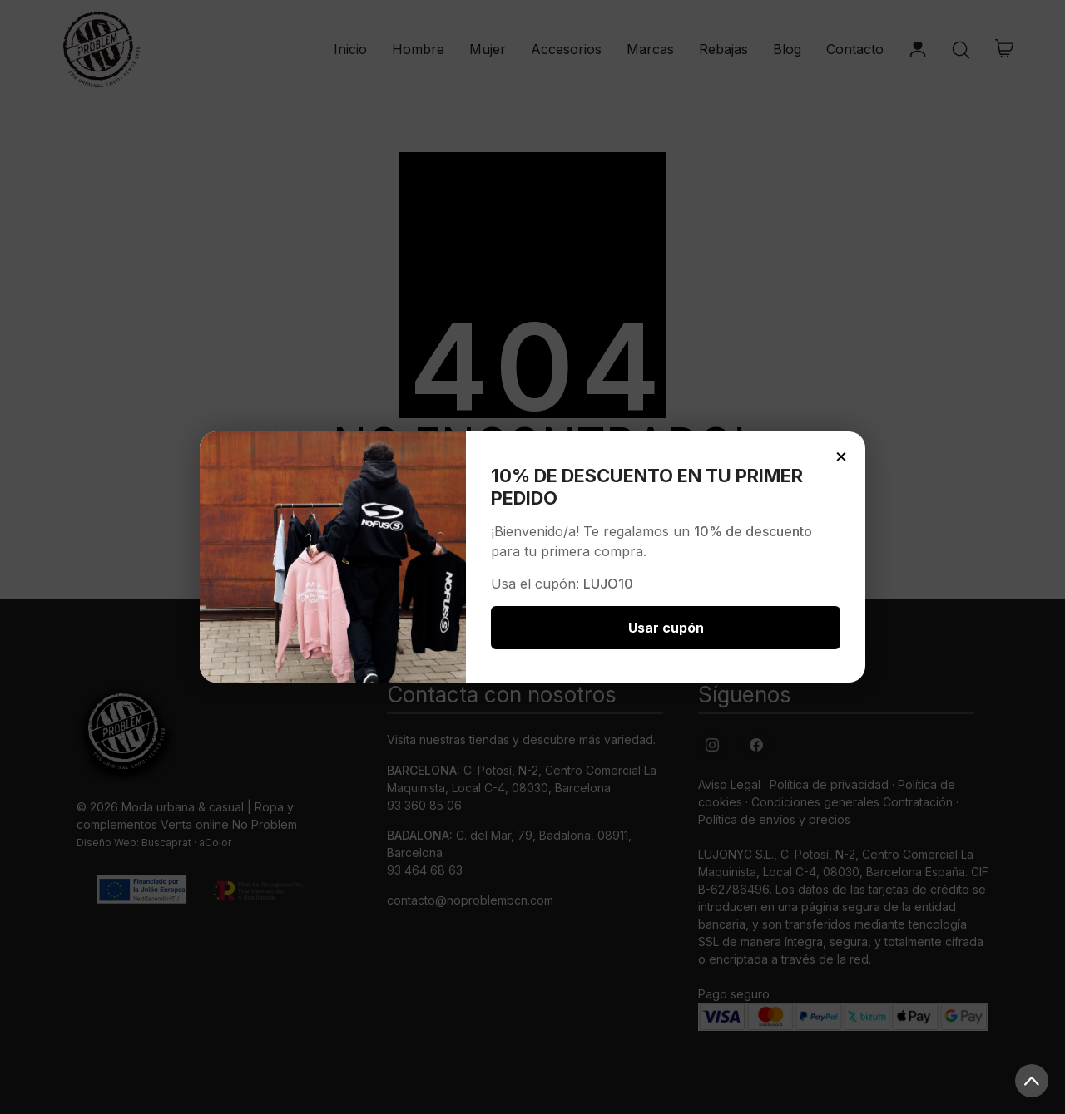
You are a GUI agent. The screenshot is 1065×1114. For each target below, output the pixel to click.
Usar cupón (666, 627)
